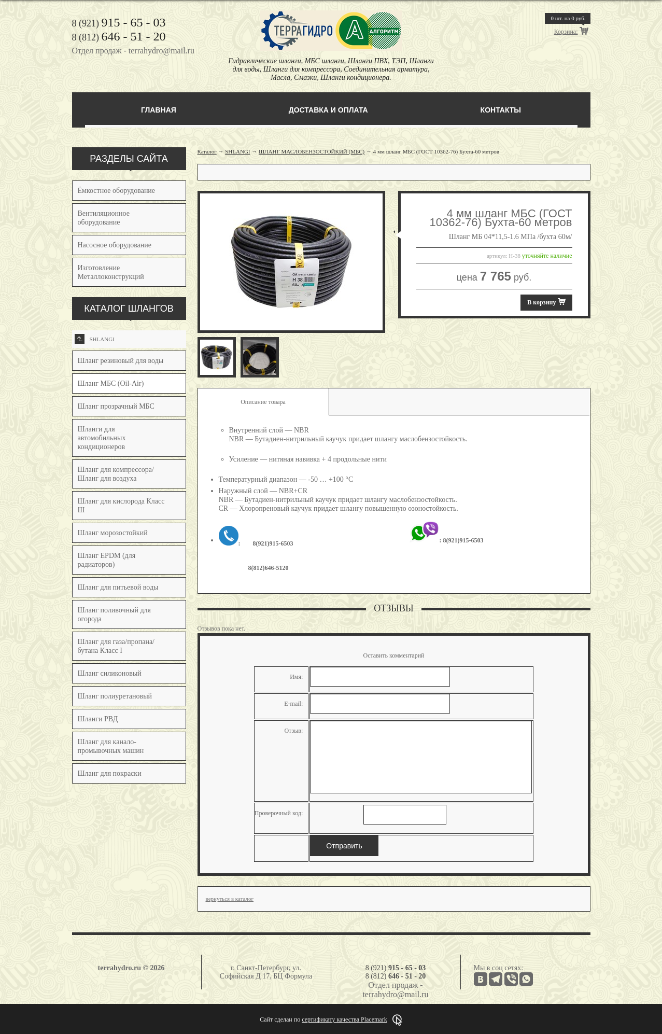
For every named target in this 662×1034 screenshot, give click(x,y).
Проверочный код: (279, 813)
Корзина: (566, 31)
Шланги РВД (98, 719)
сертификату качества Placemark (344, 1019)
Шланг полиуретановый (115, 696)
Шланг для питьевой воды (118, 587)
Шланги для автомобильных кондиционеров (102, 438)
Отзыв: (293, 730)
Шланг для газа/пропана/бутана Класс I (116, 646)
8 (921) (119, 23)
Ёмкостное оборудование (117, 190)
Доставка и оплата (328, 110)
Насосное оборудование (115, 245)
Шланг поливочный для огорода (114, 614)
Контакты (501, 110)
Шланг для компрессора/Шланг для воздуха (116, 474)
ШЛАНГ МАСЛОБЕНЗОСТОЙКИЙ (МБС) (311, 151)
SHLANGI (95, 339)
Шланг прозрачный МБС (116, 406)
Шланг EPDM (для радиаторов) (107, 560)
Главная (158, 110)
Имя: (296, 676)
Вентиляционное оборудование (104, 217)
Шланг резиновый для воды (121, 361)
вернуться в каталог (230, 899)
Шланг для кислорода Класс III (121, 505)
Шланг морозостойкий (113, 533)
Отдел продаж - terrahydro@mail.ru (133, 50)
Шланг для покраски (110, 773)
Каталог (207, 151)
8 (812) (119, 37)
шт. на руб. (568, 18)
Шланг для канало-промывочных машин (111, 746)
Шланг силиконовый (110, 673)
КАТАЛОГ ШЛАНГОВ (129, 308)
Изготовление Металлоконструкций (111, 272)
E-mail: (293, 703)
